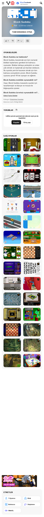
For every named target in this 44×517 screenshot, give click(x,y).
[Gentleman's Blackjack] (12, 191)
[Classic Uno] (32, 206)
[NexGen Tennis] (32, 191)
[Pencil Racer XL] (12, 175)
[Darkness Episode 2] (32, 144)
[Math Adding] (12, 252)
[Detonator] (12, 237)
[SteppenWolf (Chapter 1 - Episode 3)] (32, 345)
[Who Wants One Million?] (12, 268)
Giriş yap (27, 122)
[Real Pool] (32, 160)
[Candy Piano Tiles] (32, 221)
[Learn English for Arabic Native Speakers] (12, 206)
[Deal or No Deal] (12, 314)
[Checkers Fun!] (12, 329)
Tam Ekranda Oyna (22, 32)
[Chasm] (32, 283)
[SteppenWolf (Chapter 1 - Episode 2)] (12, 345)
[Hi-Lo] (32, 175)
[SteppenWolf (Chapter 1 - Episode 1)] (32, 329)
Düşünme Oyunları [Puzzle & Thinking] (16, 99)
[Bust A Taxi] (12, 144)
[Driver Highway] (12, 221)
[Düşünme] (32, 504)
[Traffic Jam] (32, 314)
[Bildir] (20, 41)
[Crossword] (32, 268)
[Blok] (32, 498)
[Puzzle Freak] (32, 360)
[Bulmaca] (12, 504)
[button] (10, 95)
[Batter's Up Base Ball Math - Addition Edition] (32, 237)
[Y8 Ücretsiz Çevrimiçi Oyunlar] (10, 3)
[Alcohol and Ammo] (12, 160)
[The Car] (32, 299)
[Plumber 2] (12, 299)
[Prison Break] (12, 283)
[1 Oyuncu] (12, 498)
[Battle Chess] (32, 252)
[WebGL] (12, 510)
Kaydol (16, 122)
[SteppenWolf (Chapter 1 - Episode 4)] (12, 360)
